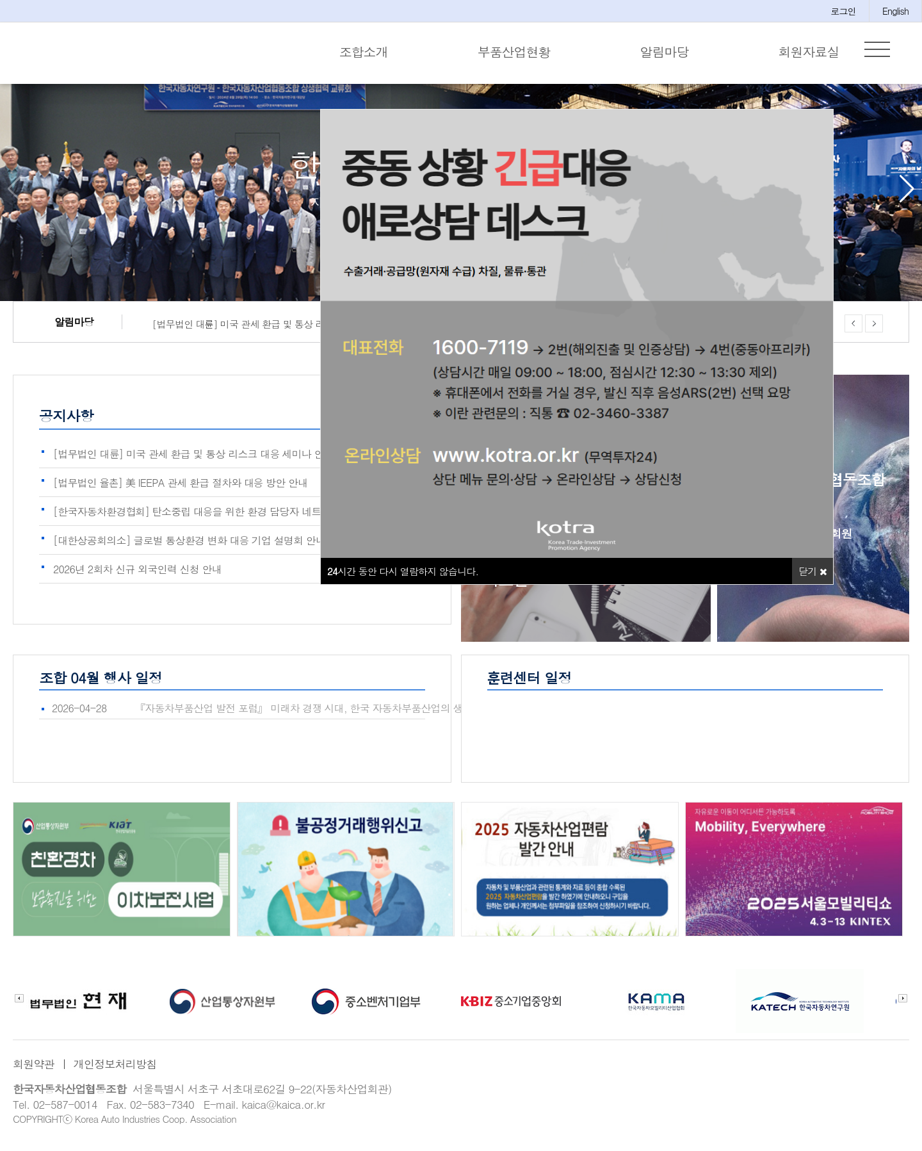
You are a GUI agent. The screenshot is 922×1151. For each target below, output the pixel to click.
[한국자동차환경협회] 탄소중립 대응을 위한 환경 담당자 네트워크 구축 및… (219, 517)
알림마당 (664, 51)
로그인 (843, 10)
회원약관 (33, 1070)
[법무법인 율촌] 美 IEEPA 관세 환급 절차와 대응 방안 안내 (180, 489)
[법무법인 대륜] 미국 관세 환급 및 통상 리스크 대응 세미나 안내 (267, 331)
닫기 (812, 577)
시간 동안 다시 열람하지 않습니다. (402, 577)
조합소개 (363, 51)
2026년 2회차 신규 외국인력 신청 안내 (137, 575)
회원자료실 (809, 51)
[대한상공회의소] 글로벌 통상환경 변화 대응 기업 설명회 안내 (189, 546)
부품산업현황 (514, 51)
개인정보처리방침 (115, 1070)
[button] (907, 195)
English (895, 10)
